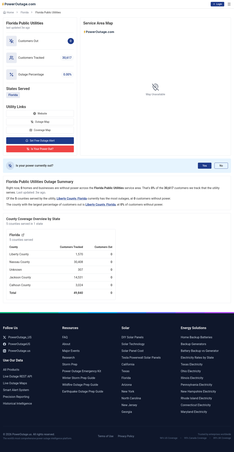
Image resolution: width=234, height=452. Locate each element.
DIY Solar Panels (133, 337)
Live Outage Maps (15, 383)
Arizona (127, 384)
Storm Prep (69, 364)
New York (128, 391)
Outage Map (40, 121)
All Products (11, 369)
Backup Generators (193, 344)
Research (68, 357)
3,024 (79, 285)
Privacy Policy (126, 436)
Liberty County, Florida (72, 198)
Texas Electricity (192, 364)
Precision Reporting (16, 397)
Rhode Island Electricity (196, 398)
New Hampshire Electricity (198, 391)
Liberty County (19, 254)
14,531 (78, 277)
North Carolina (131, 398)
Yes (205, 165)
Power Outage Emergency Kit (81, 371)
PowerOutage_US (17, 337)
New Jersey (129, 405)
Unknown (15, 269)
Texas (125, 371)
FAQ (65, 337)
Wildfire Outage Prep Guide (80, 384)
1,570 (79, 254)
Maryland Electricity (194, 412)
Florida (25, 12)
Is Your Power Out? (40, 148)
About (66, 344)
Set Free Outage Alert (40, 140)
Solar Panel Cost (133, 351)
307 (80, 269)
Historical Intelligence (17, 403)
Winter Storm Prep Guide (78, 378)
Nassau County (19, 262)
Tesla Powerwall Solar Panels (141, 357)
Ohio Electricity (191, 371)
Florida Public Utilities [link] (48, 12)
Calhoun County (20, 285)
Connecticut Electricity (196, 405)
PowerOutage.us (16, 351)
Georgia (127, 412)
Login (217, 4)
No (221, 165)
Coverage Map (40, 130)
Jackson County (20, 277)
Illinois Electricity (192, 378)
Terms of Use (106, 436)
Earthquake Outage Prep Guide (82, 391)
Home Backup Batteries (196, 337)
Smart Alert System (16, 390)
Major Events (71, 351)
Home (8, 12)
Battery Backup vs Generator (200, 351)
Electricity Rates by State (197, 357)
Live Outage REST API (17, 376)
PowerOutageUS (16, 344)
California (128, 364)
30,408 (78, 262)
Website (40, 113)
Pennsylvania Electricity (196, 384)
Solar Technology (133, 344)
